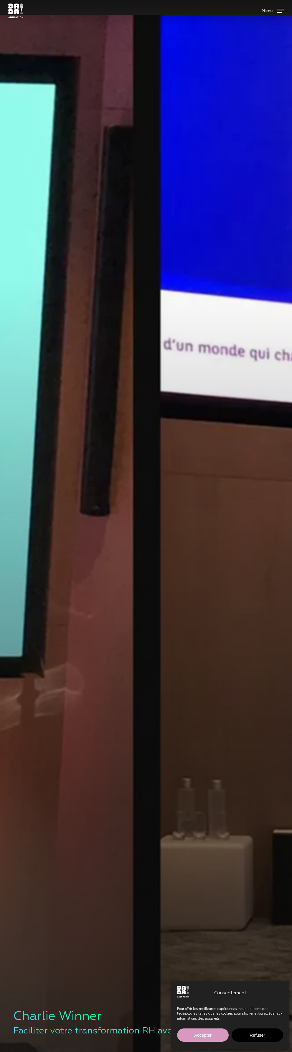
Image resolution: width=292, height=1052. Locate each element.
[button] (273, 10)
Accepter (203, 1035)
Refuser (257, 1035)
